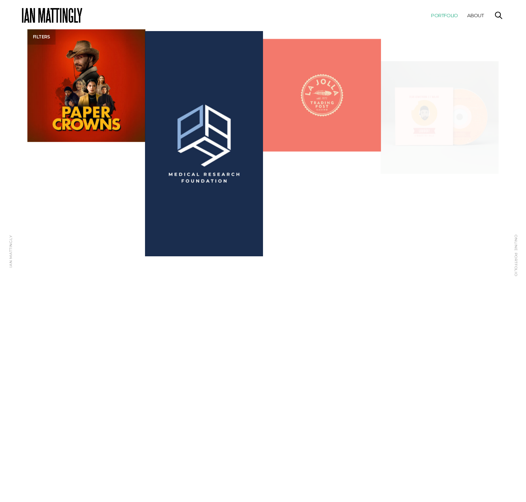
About (475, 15)
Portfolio (444, 15)
